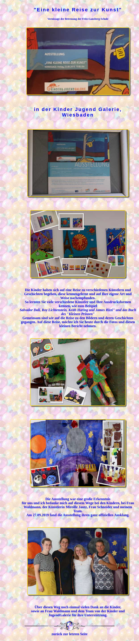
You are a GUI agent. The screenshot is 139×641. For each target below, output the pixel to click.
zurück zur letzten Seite (69, 634)
